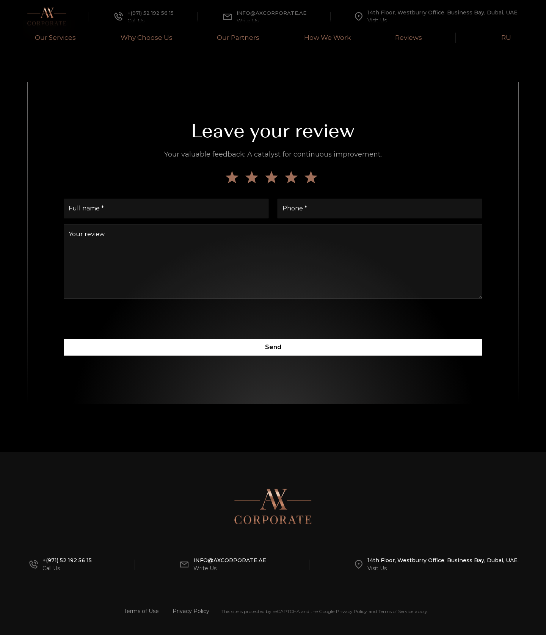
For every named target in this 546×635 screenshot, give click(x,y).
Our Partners (236, 37)
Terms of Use (141, 611)
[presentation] (273, 319)
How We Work (329, 37)
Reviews (415, 37)
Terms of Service (395, 611)
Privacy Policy (191, 611)
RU (513, 37)
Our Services (47, 37)
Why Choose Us (141, 37)
